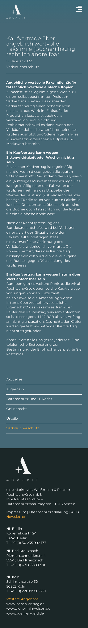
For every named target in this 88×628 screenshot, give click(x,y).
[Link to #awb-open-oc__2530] (79, 8)
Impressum (16, 512)
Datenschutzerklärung (48, 512)
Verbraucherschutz (22, 67)
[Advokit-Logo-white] (15, 6)
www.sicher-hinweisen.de (28, 609)
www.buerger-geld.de (25, 613)
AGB (75, 512)
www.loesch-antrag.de (25, 604)
